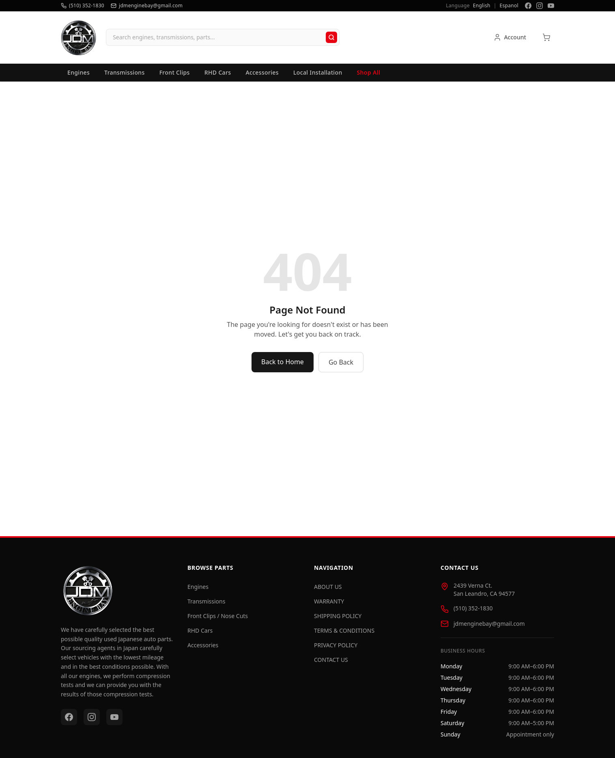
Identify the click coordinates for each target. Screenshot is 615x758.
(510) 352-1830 (473, 611)
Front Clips (174, 75)
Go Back (341, 365)
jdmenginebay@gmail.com (489, 627)
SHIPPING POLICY (337, 619)
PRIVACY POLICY (335, 648)
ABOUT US (328, 590)
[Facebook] (528, 5)
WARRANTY (329, 604)
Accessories (262, 75)
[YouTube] (551, 5)
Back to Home (282, 365)
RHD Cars (217, 75)
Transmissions (124, 75)
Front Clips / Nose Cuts (217, 619)
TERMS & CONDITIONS (344, 634)
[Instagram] (539, 5)
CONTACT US (331, 663)
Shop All (369, 75)
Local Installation (317, 75)
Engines (78, 75)
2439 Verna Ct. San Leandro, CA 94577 (484, 593)
